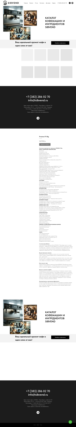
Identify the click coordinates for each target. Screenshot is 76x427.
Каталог (31, 3)
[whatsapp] (72, 3)
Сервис (54, 3)
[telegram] (70, 3)
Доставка (48, 3)
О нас (36, 3)
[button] (60, 43)
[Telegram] (38, 118)
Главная (26, 3)
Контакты (42, 3)
